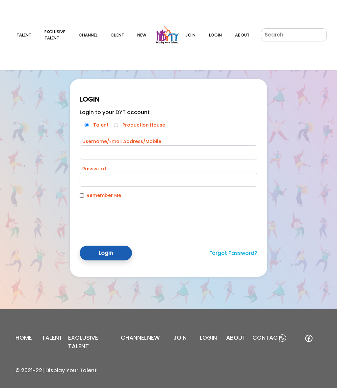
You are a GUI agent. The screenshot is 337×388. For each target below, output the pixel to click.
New (141, 35)
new (153, 338)
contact (266, 338)
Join (190, 35)
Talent (23, 35)
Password (94, 168)
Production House (143, 125)
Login (215, 35)
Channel (88, 35)
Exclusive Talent (54, 35)
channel (134, 338)
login (208, 338)
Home (23, 338)
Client (117, 35)
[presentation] (130, 217)
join (180, 338)
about (236, 338)
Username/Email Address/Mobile (121, 141)
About (242, 35)
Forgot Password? (233, 253)
